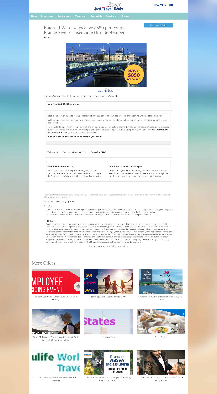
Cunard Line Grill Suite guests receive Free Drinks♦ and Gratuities (161, 366)
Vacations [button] (112, 16)
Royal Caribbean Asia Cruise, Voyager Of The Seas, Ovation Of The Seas (108, 366)
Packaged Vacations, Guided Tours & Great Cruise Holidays (56, 285)
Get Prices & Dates (158, 25)
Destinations (64, 16)
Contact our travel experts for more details (108, 246)
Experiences (47, 16)
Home (34, 16)
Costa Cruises (161, 323)
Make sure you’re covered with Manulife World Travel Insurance (56, 366)
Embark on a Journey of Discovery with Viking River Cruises (161, 285)
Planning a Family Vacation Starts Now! (108, 283)
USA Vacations (108, 323)
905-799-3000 (163, 5)
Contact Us (96, 16)
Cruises (125, 16)
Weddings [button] (81, 16)
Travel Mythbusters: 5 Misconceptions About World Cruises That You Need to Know (56, 325)
